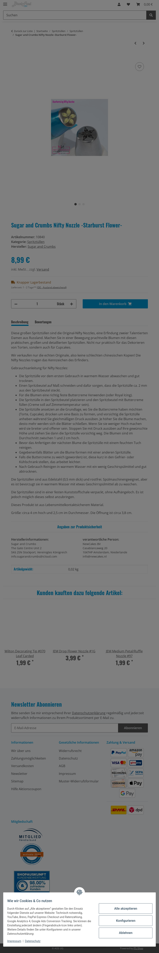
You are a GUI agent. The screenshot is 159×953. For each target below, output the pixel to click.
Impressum (17, 941)
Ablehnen (123, 933)
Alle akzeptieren (123, 908)
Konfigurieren (123, 921)
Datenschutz (35, 941)
